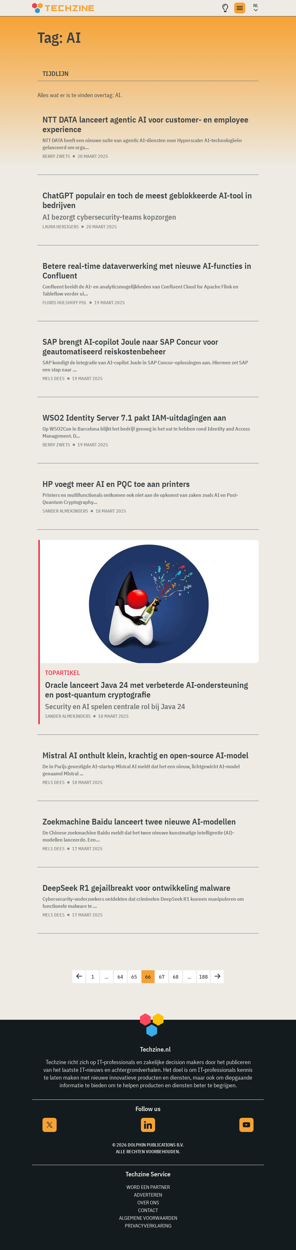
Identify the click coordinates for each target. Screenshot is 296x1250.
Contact (148, 1210)
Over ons (148, 1202)
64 (120, 976)
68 (176, 976)
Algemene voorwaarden (148, 1218)
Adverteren (148, 1194)
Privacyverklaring (148, 1225)
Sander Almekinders (65, 511)
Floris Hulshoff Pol (64, 303)
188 (203, 976)
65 (134, 976)
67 (162, 976)
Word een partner (148, 1187)
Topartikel (62, 672)
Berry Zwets (56, 156)
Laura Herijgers (60, 227)
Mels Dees (53, 378)
